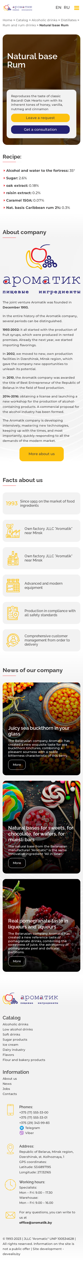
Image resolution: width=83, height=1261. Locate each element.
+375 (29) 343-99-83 (34, 1123)
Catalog (22, 20)
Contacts (10, 1094)
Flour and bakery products (24, 1060)
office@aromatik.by (35, 1223)
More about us (42, 454)
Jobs (6, 1089)
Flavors (8, 1055)
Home (7, 20)
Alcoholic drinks (44, 20)
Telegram (29, 1128)
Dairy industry (14, 1050)
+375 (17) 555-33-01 (33, 1117)
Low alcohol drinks (18, 1029)
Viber (26, 1133)
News (7, 1084)
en (59, 7)
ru (67, 7)
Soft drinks (11, 1034)
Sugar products (15, 1040)
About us (10, 1079)
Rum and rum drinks (19, 25)
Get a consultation (40, 129)
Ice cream (10, 1045)
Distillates (69, 20)
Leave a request (40, 118)
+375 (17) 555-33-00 (33, 1112)
